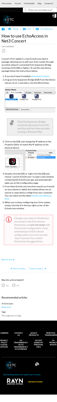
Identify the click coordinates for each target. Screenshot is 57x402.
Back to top (7, 259)
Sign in (54, 17)
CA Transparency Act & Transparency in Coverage (21, 344)
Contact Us (18, 334)
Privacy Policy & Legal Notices (4, 343)
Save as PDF (3, 51)
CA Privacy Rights (53, 342)
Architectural (45, 29)
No (17, 285)
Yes (7, 285)
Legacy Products (34, 334)
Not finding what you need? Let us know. (22, 374)
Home (13, 29)
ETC (27, 29)
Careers (4, 333)
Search (25, 10)
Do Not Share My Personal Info (38, 343)
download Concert (40, 76)
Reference (6, 307)
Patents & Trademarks (51, 334)
